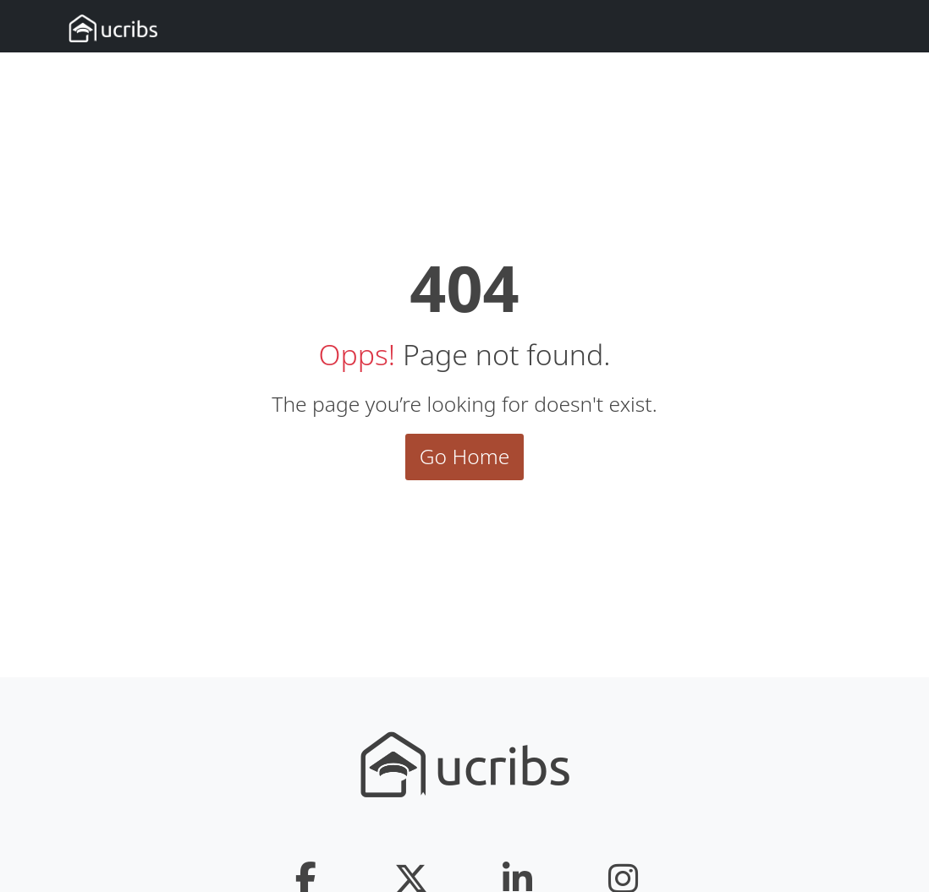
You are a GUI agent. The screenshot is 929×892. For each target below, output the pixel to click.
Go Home (465, 456)
